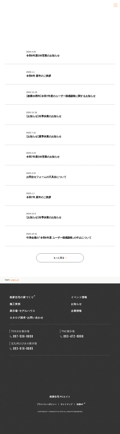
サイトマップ (66, 404)
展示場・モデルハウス (22, 310)
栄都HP (80, 404)
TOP (7, 280)
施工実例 (15, 304)
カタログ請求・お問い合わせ (26, 317)
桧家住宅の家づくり (22, 297)
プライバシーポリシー (47, 404)
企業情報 (76, 310)
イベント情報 (79, 297)
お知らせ (76, 304)
